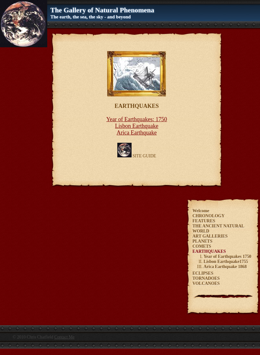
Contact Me (64, 337)
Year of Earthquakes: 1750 (136, 119)
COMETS (201, 246)
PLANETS (202, 241)
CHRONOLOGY (208, 216)
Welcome (200, 210)
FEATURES (203, 221)
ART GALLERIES (210, 236)
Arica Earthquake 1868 (225, 266)
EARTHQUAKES (209, 251)
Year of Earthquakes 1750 (227, 256)
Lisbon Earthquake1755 (226, 261)
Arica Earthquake (137, 132)
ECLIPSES (202, 273)
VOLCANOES (206, 283)
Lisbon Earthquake (136, 126)
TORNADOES (206, 278)
